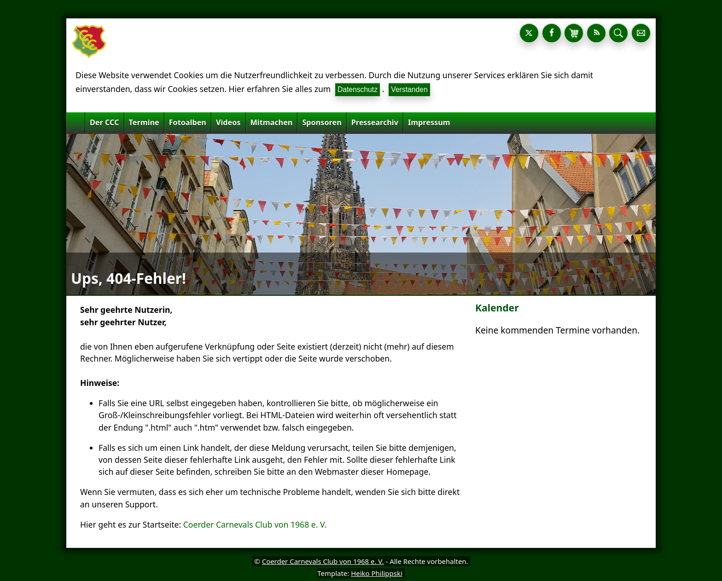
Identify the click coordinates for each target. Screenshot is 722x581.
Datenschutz (358, 89)
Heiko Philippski (376, 573)
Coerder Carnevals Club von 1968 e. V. (255, 524)
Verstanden (409, 89)
